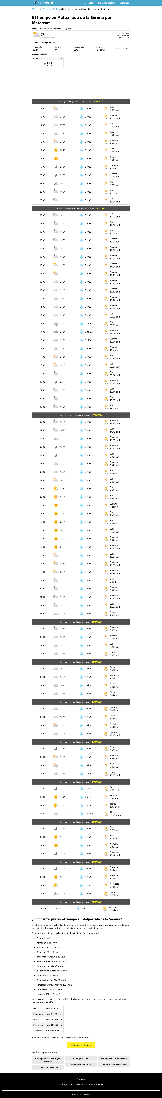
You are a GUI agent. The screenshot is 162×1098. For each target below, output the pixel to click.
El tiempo (124, 2)
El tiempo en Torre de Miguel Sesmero (48, 1060)
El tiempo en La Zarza (81, 1064)
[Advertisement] (81, 83)
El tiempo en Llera (81, 1058)
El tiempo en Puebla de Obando (114, 1064)
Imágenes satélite (106, 2)
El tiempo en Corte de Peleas (114, 1058)
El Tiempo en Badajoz (81, 1045)
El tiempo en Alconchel (48, 1067)
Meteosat (88, 2)
